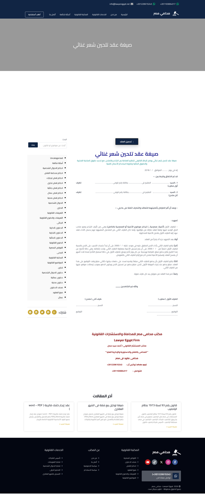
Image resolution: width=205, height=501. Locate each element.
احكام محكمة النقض (53, 173)
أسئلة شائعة (65, 14)
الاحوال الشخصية (55, 203)
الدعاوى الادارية (56, 228)
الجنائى (60, 223)
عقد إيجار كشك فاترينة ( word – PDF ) (49, 407)
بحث (33, 145)
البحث (64, 139)
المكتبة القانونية (81, 14)
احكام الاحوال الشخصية (53, 168)
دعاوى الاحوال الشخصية (52, 272)
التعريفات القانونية (55, 213)
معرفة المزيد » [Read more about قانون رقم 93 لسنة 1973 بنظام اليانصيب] (171, 427)
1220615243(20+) (161, 474)
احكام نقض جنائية (55, 188)
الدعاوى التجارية (56, 233)
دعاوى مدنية (57, 282)
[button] (54, 312)
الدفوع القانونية (56, 243)
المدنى (60, 253)
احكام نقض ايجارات (55, 178)
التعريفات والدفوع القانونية (51, 218)
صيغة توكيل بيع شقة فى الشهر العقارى (105, 407)
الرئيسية (124, 14)
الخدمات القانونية (99, 14)
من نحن (114, 14)
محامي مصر (161, 13)
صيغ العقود (58, 292)
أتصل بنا (52, 14)
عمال (60, 297)
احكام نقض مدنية (55, 198)
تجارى (60, 267)
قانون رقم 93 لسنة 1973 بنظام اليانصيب (159, 407)
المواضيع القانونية (55, 263)
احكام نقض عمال (55, 193)
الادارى (60, 208)
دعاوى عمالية (57, 277)
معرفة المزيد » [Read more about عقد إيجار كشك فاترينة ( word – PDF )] (64, 424)
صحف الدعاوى (56, 287)
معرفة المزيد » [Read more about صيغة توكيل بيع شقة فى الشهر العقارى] (118, 424)
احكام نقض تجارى (55, 183)
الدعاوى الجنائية (56, 238)
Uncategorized (56, 158)
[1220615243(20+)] (176, 476)
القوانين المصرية (56, 248)
